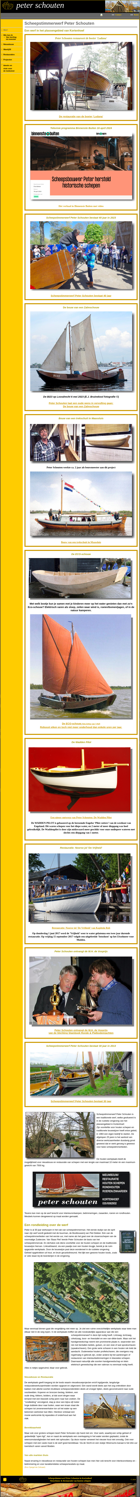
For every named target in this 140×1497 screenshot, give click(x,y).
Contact (118, 15)
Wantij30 (7, 49)
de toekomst (8, 71)
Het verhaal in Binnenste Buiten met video (81, 206)
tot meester (11, 39)
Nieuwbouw (8, 44)
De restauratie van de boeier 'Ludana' (81, 116)
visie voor (7, 68)
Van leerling (11, 37)
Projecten (7, 60)
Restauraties (9, 54)
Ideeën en (7, 65)
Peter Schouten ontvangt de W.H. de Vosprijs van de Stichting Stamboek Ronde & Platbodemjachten (81, 1031)
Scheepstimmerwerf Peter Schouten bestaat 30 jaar (81, 1101)
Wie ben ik (8, 35)
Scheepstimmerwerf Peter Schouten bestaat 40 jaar (81, 295)
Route (136, 15)
